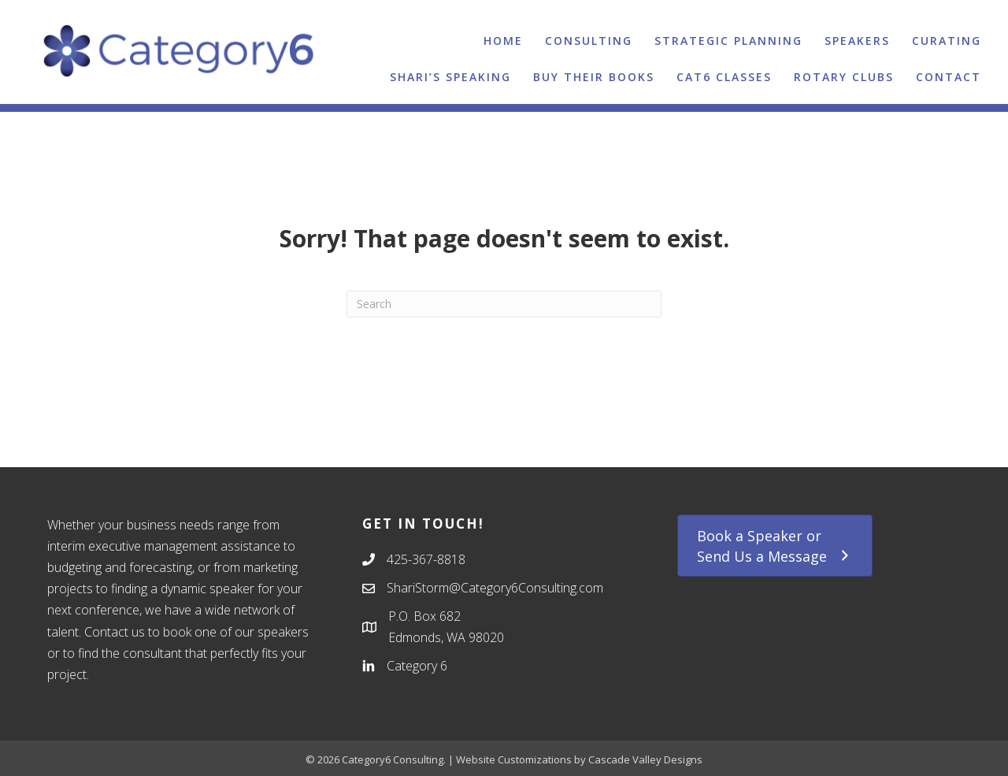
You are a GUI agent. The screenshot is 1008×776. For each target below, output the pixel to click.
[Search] (504, 304)
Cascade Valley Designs (645, 759)
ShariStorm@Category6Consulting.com (495, 587)
